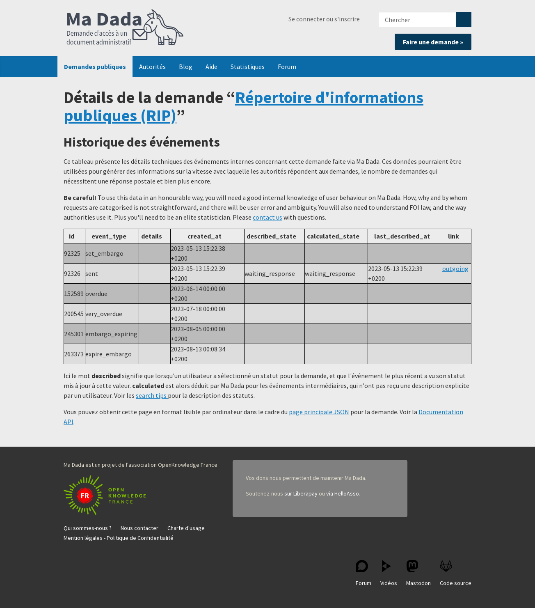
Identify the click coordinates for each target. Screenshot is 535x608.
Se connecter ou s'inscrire (324, 19)
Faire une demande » (433, 42)
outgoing (455, 268)
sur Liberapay (301, 493)
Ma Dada (125, 27)
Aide (211, 66)
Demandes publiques (95, 66)
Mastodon (418, 573)
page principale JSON (319, 412)
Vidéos (388, 573)
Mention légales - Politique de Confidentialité (119, 537)
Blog (185, 66)
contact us (267, 217)
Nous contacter (139, 528)
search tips (152, 395)
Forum (287, 66)
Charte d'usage (186, 528)
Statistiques (248, 66)
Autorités (152, 66)
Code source (455, 573)
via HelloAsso (342, 493)
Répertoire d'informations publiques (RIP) (243, 106)
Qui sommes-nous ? (88, 528)
